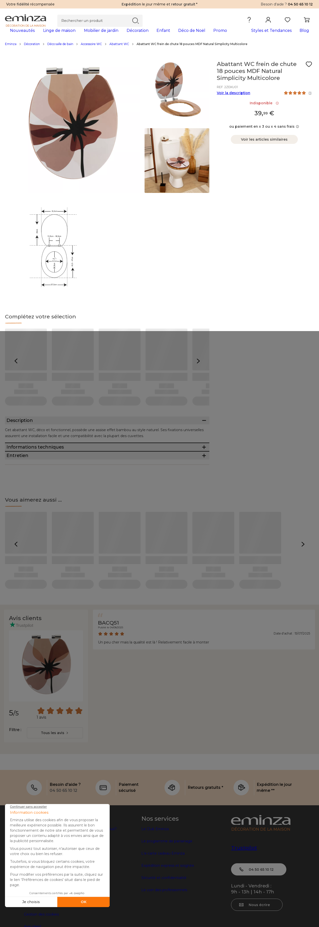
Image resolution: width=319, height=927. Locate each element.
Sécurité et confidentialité (163, 913)
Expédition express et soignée (167, 901)
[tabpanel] (121, 35)
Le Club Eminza (155, 865)
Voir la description (233, 101)
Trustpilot (244, 884)
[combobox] (54, 768)
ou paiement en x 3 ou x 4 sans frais (264, 134)
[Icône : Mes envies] (309, 72)
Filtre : (15, 765)
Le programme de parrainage (166, 877)
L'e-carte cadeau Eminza (163, 889)
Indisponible (264, 111)
